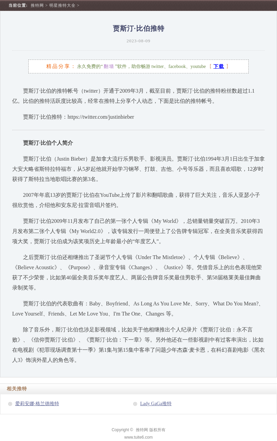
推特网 (37, 5)
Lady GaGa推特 (156, 403)
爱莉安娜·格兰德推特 (37, 403)
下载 (218, 66)
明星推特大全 (62, 5)
